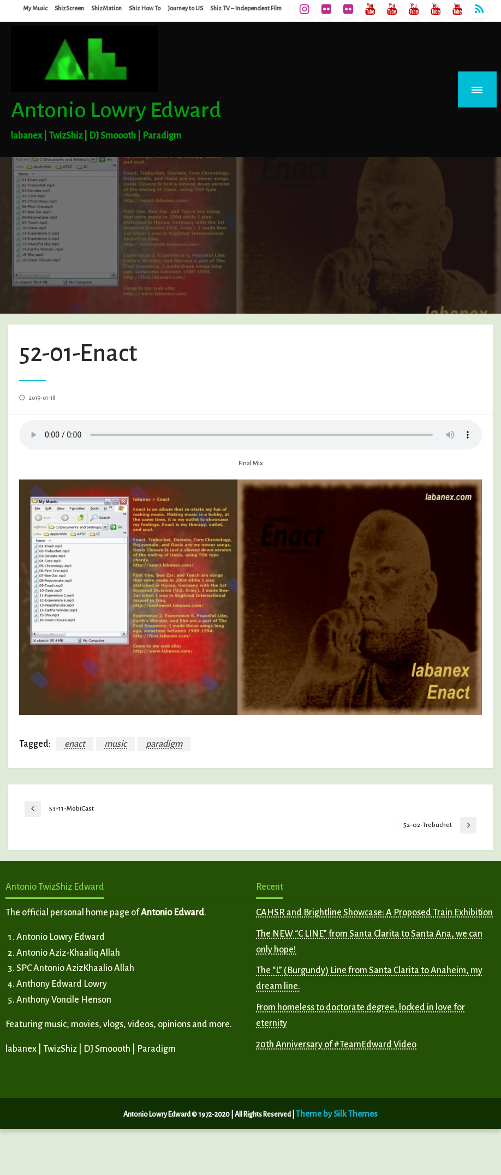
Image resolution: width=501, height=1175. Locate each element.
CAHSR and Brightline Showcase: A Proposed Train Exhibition (374, 913)
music (115, 744)
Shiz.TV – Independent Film (246, 8)
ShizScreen (69, 8)
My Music (35, 8)
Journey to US (185, 8)
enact (74, 744)
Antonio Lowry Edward (116, 110)
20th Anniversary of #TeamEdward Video (336, 1045)
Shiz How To (144, 8)
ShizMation (106, 8)
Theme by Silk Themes (337, 1113)
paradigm (164, 744)
